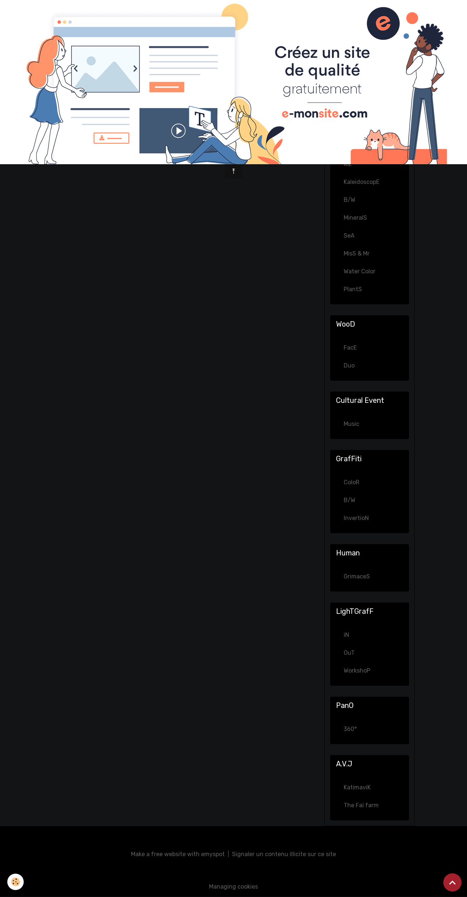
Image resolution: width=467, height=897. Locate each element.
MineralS (355, 217)
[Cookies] (15, 882)
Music (351, 423)
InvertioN (356, 518)
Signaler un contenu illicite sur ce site (284, 854)
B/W (349, 199)
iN (346, 634)
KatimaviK (357, 787)
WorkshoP (357, 670)
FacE (350, 347)
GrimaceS (357, 576)
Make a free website (158, 854)
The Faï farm (361, 805)
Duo (349, 365)
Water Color (359, 271)
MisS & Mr (357, 253)
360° (350, 728)
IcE (348, 164)
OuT (349, 652)
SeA (349, 235)
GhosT (352, 146)
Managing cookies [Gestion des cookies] (233, 886)
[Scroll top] (452, 882)
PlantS (353, 289)
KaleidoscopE (361, 181)
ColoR (351, 482)
